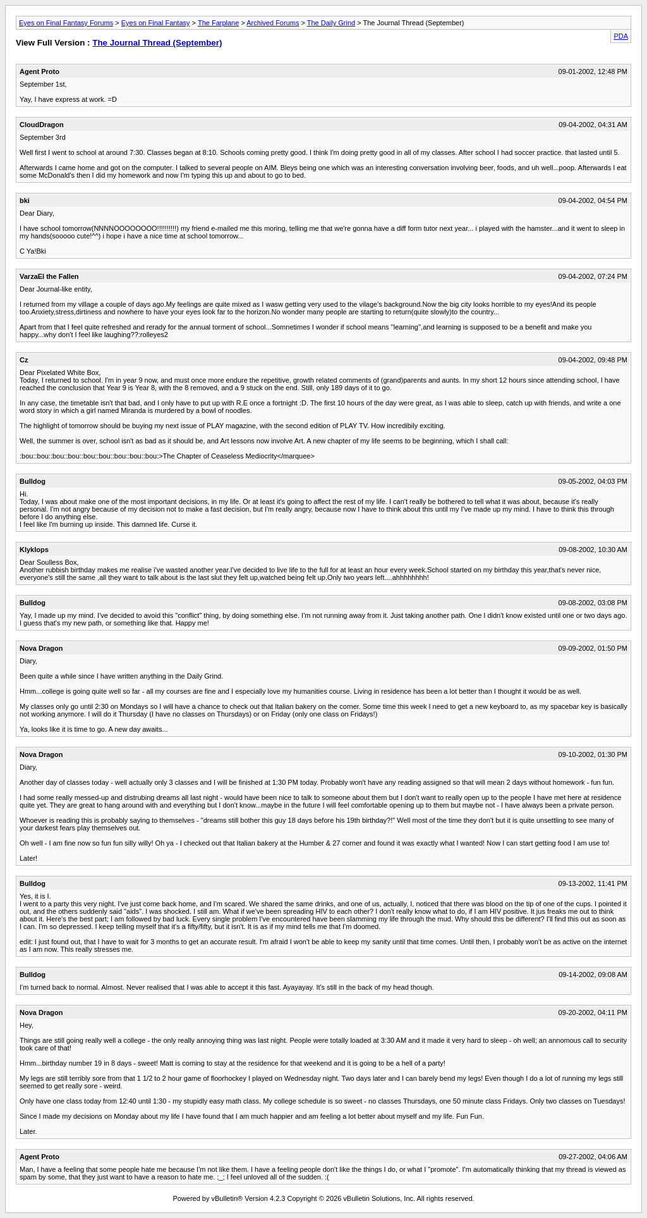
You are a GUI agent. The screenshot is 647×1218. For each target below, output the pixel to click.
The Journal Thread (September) (157, 42)
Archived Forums (272, 23)
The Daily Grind (331, 23)
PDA (621, 36)
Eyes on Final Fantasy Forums (66, 23)
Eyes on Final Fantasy (155, 23)
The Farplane (218, 23)
